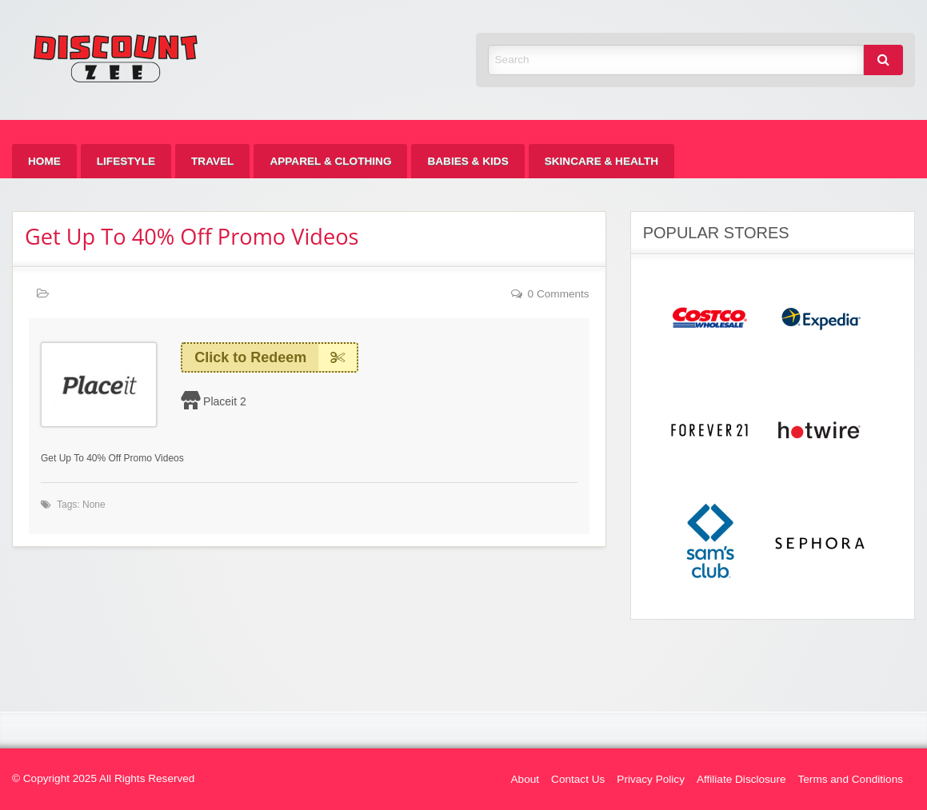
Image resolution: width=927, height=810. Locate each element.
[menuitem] (44, 161)
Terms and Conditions (850, 779)
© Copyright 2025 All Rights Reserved (103, 778)
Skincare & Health (601, 161)
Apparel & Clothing (330, 161)
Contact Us (578, 779)
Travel (212, 161)
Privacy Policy (651, 779)
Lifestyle (126, 161)
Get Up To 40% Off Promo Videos (192, 236)
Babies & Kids (467, 161)
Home (44, 161)
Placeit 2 (224, 401)
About (525, 779)
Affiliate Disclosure (741, 779)
